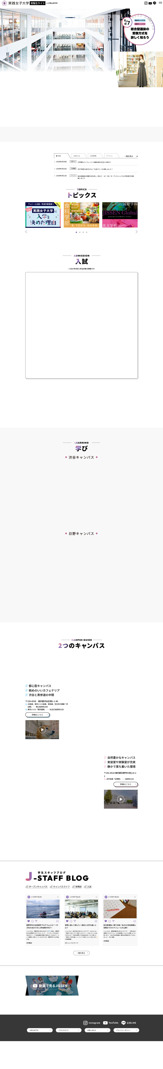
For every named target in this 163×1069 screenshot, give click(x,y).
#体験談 (29, 968)
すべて (58, 174)
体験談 (78, 912)
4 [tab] (86, 250)
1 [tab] (76, 250)
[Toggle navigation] (157, 4)
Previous (26, 248)
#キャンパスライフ (71, 968)
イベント (109, 174)
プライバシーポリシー (123, 1058)
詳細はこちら (37, 739)
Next (136, 248)
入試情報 (93, 174)
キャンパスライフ (61, 912)
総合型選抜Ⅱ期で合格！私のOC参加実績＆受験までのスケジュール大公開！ (120, 952)
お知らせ (76, 174)
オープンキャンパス (38, 912)
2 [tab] (79, 250)
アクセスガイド (63, 1058)
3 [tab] (83, 250)
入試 (89, 912)
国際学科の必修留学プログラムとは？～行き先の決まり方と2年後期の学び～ (42, 952)
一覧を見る (81, 979)
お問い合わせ (91, 1058)
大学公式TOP (56, 4)
